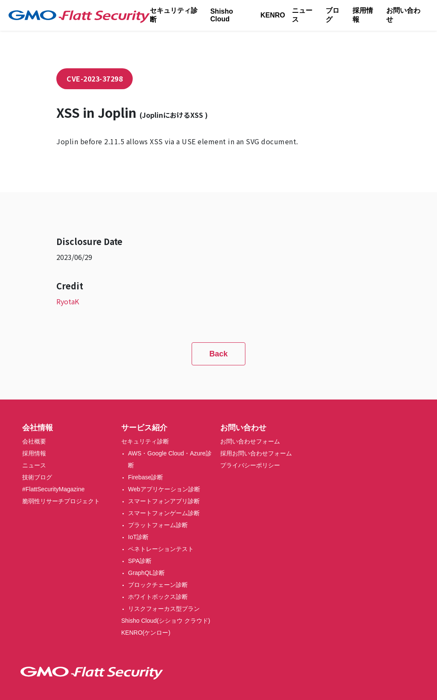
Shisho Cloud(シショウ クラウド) (165, 620)
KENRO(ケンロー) (145, 632)
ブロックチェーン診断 (158, 584)
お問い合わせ (403, 15)
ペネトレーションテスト (161, 548)
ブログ (332, 15)
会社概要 (34, 441)
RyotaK (67, 301)
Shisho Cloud (221, 15)
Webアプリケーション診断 (164, 489)
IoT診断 (138, 537)
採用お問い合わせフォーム (256, 453)
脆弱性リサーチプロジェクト (61, 501)
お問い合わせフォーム (250, 441)
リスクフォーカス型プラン (164, 608)
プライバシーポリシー (250, 465)
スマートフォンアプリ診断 (164, 501)
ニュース (302, 15)
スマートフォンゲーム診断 (164, 513)
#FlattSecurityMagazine (53, 489)
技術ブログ (37, 477)
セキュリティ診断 (174, 15)
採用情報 (363, 15)
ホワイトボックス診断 (158, 596)
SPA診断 (139, 560)
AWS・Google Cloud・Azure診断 (170, 459)
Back (218, 354)
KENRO (272, 15)
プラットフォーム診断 (158, 525)
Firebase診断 (145, 477)
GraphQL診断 (146, 572)
